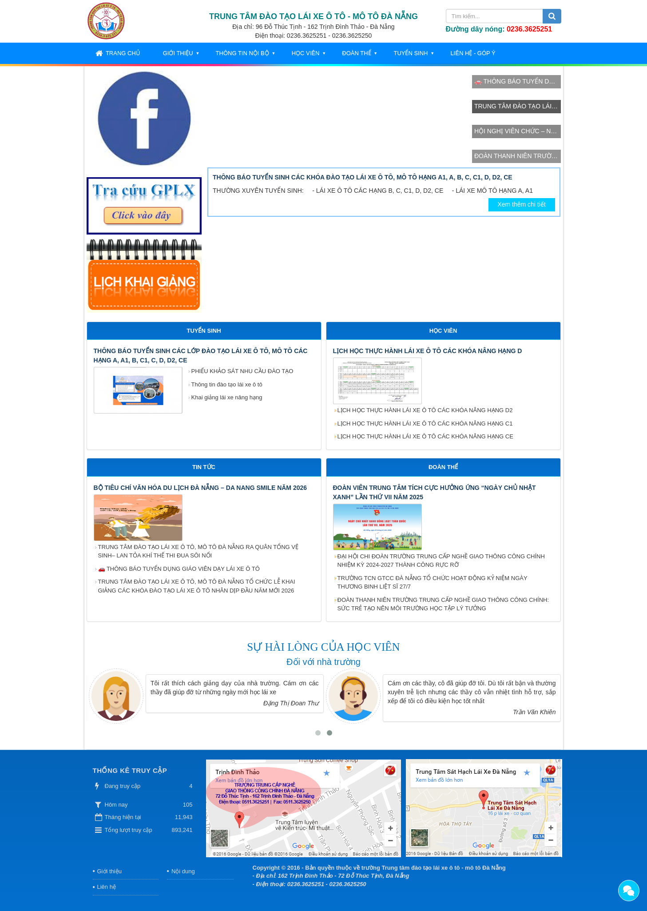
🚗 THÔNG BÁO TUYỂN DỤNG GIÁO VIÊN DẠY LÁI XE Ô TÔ (179, 568)
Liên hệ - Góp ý (472, 53)
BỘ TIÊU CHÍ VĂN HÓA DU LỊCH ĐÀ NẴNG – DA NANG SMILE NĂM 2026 (200, 487)
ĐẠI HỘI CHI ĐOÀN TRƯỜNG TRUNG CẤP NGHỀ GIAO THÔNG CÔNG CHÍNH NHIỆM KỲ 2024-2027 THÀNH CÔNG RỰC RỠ (441, 561)
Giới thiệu (178, 53)
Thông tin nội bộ (242, 53)
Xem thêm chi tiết (521, 204)
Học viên (306, 53)
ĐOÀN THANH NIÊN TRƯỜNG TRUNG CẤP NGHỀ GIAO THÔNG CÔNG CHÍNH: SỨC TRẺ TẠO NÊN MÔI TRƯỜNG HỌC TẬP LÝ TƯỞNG (443, 604)
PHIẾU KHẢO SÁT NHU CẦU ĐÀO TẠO (242, 371)
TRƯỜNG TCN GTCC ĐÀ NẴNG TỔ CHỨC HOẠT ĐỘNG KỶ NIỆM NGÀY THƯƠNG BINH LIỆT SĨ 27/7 (432, 582)
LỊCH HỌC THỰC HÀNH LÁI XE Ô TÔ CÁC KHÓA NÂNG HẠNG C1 (425, 423)
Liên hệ (106, 886)
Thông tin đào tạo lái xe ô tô (226, 384)
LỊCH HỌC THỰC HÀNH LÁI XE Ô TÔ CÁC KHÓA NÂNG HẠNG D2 (425, 410)
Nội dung (183, 871)
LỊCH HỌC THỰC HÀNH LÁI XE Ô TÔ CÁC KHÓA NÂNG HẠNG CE (425, 436)
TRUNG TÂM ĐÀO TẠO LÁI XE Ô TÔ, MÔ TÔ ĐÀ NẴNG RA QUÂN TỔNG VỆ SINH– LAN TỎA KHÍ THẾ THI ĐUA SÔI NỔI (198, 551)
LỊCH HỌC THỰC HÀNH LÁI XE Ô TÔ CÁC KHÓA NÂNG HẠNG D (427, 350)
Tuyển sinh (410, 53)
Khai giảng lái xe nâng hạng (226, 397)
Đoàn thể (356, 53)
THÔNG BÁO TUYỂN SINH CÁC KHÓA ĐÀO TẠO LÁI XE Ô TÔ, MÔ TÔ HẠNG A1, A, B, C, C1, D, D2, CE (362, 177)
